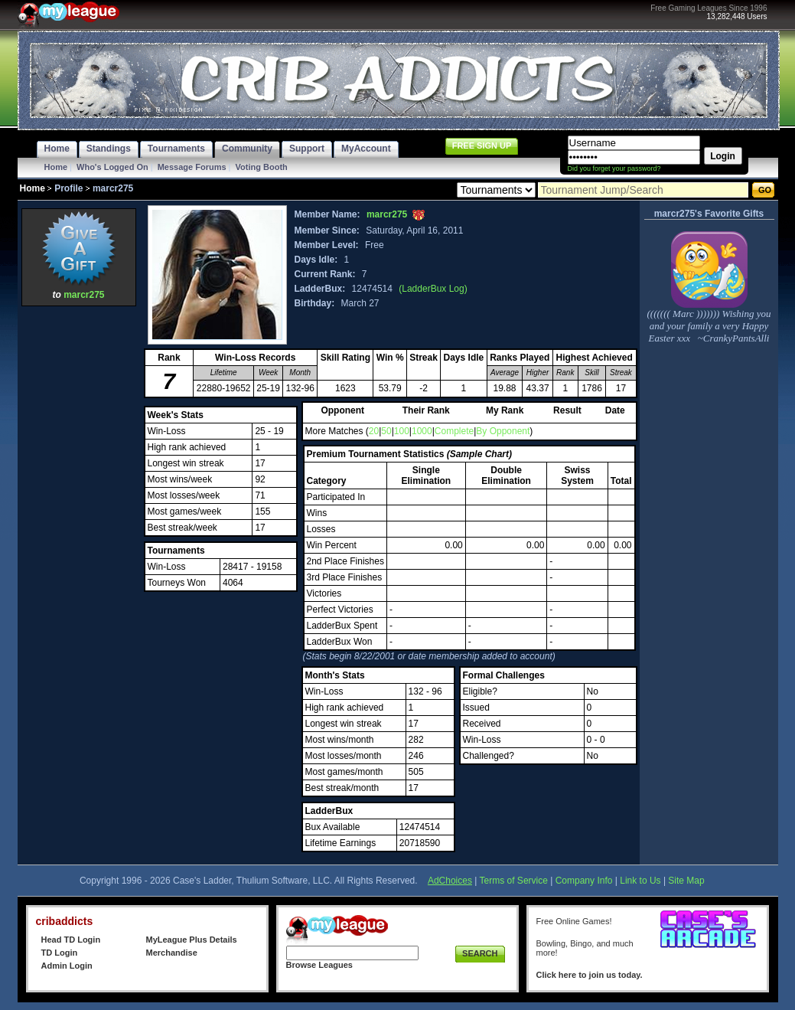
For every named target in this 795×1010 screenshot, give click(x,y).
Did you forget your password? (614, 168)
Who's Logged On (112, 167)
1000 (422, 431)
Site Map (686, 880)
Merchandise (171, 952)
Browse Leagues (319, 964)
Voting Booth (262, 167)
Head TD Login (71, 939)
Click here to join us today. (589, 974)
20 (374, 431)
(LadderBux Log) (433, 288)
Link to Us (640, 880)
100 (401, 431)
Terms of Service (514, 880)
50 (386, 431)
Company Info (584, 880)
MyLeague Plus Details (191, 939)
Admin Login (67, 965)
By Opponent (502, 431)
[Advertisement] (79, 540)
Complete (454, 431)
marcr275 (84, 294)
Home (56, 167)
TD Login (59, 952)
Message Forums (192, 167)
